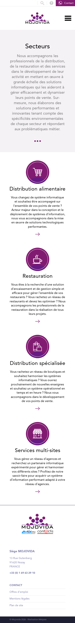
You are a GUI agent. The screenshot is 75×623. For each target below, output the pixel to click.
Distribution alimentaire (37, 189)
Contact (69, 3)
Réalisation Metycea (37, 620)
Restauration (38, 276)
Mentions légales (19, 598)
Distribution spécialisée (37, 363)
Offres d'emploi (19, 592)
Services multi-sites (37, 450)
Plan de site (16, 605)
